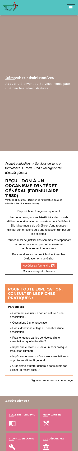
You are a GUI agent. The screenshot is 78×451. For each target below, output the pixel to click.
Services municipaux (55, 84)
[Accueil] (16, 7)
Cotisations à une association (30, 322)
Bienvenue (28, 84)
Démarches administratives (27, 88)
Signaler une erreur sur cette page (52, 380)
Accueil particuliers (18, 163)
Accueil (11, 84)
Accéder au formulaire (39, 266)
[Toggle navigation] (71, 7)
